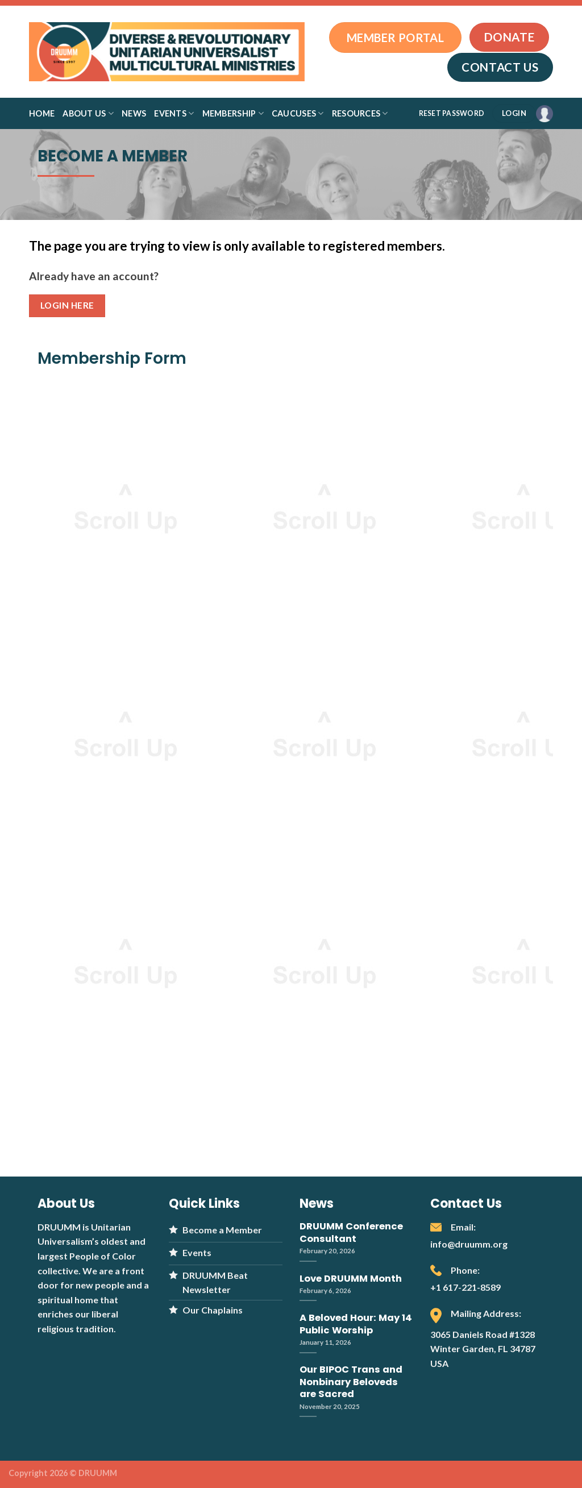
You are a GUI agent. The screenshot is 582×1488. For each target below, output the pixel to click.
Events (174, 113)
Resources (360, 113)
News (134, 113)
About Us (88, 113)
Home (42, 113)
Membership (233, 113)
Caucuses (298, 113)
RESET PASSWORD (451, 113)
